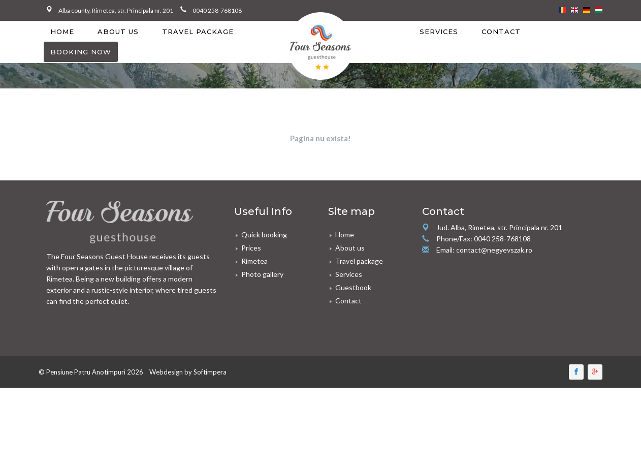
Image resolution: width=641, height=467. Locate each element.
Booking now (80, 67)
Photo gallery (262, 303)
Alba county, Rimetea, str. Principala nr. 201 (119, 10)
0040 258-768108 (217, 10)
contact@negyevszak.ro (494, 279)
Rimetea (254, 290)
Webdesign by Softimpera (188, 401)
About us (118, 46)
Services (439, 46)
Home (62, 46)
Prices (251, 277)
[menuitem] (62, 46)
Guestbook (353, 317)
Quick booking (264, 264)
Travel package (198, 46)
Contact (501, 46)
